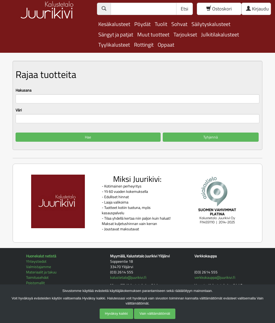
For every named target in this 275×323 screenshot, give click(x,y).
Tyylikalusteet (114, 44)
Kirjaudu (257, 8)
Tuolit (161, 24)
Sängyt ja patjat (115, 34)
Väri (19, 110)
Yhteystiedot (36, 261)
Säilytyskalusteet (210, 24)
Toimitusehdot (37, 277)
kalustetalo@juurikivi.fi (128, 277)
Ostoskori (219, 8)
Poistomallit (35, 283)
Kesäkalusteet (114, 24)
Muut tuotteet (153, 34)
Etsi (184, 8)
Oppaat (166, 44)
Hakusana (23, 90)
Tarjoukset (185, 34)
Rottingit (144, 44)
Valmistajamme (38, 266)
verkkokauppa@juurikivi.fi (214, 277)
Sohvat (179, 24)
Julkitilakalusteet (220, 34)
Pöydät (142, 24)
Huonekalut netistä (41, 256)
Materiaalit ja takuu (41, 272)
